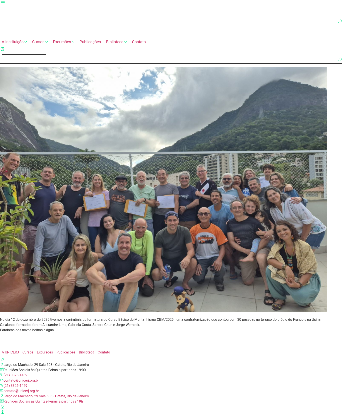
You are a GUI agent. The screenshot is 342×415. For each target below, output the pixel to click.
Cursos (40, 41)
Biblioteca (116, 41)
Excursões (63, 41)
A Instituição (14, 41)
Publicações (90, 41)
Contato (139, 41)
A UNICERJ (10, 352)
